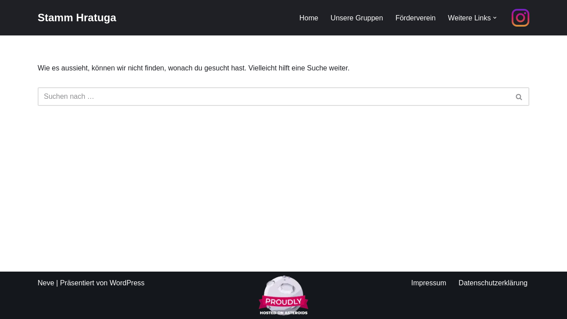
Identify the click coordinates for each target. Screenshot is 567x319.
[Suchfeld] (273, 96)
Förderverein (416, 18)
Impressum (428, 283)
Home (308, 18)
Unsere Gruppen (356, 18)
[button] (495, 17)
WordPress (126, 283)
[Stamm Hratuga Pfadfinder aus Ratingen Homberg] (77, 18)
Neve (46, 283)
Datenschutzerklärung (493, 283)
